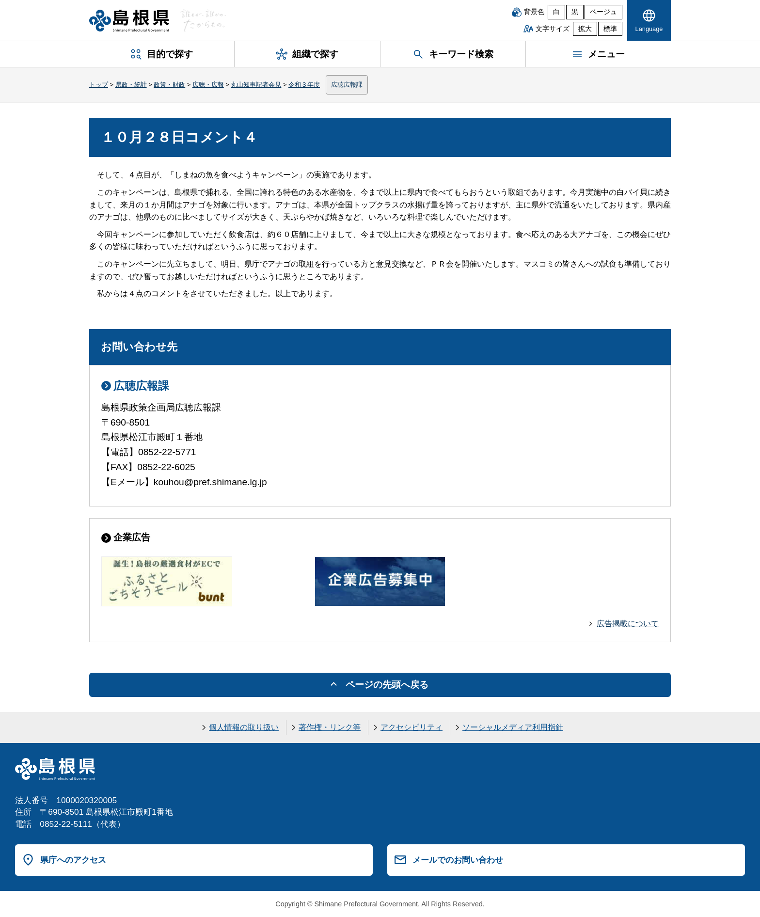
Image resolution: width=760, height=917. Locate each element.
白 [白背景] (556, 12)
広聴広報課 (347, 84)
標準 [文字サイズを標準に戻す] (610, 28)
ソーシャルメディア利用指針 (512, 727)
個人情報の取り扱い (244, 727)
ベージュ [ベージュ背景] (603, 12)
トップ (98, 84)
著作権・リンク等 (330, 727)
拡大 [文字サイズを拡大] (585, 28)
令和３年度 (304, 84)
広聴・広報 (208, 84)
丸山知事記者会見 (256, 84)
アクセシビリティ (411, 727)
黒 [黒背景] (574, 12)
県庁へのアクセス (73, 860)
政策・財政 (169, 84)
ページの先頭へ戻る (387, 685)
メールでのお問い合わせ (457, 860)
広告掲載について (628, 623)
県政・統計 (131, 84)
